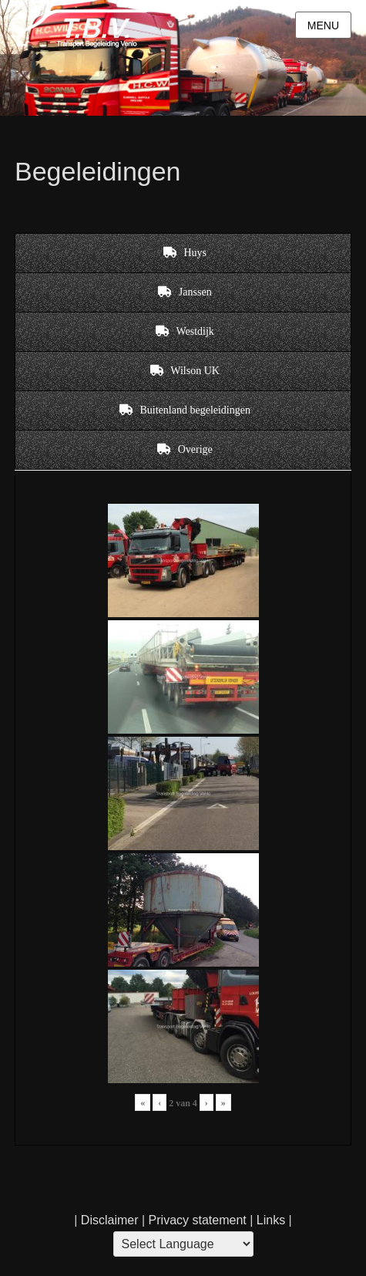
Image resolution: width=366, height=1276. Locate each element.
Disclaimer (110, 1220)
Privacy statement (198, 1220)
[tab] (183, 253)
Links (269, 1220)
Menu (323, 25)
